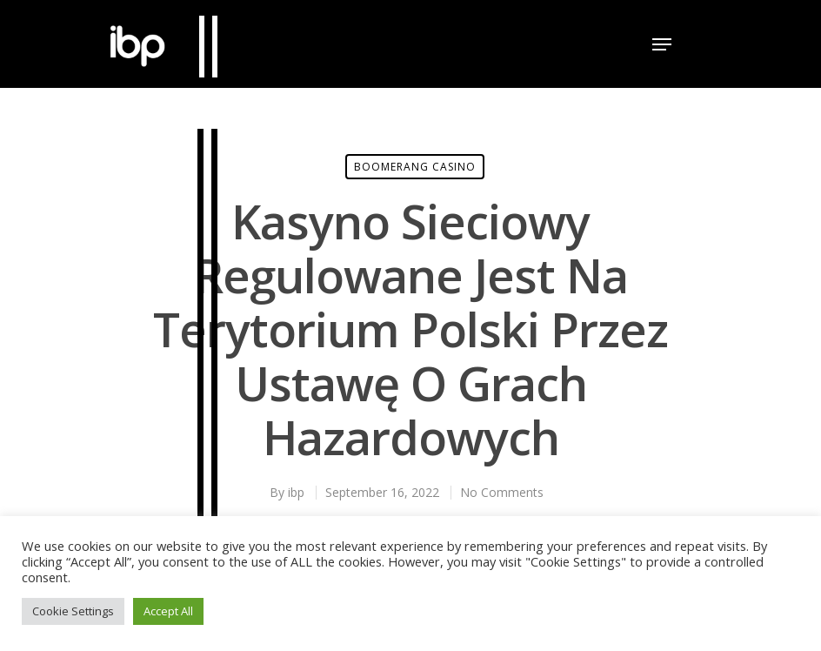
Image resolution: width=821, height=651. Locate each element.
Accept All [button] (168, 611)
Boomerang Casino (415, 166)
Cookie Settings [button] (73, 611)
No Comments (502, 492)
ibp (296, 492)
